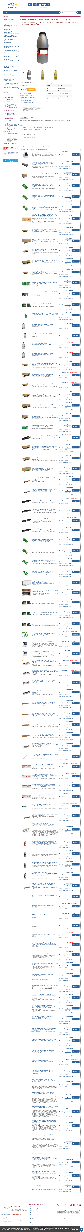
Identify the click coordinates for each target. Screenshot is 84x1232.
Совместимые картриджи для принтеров (8, 31)
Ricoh (31, 1213)
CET (31, 1206)
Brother (32, 1219)
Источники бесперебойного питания (9, 66)
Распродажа (10, 116)
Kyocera (32, 1221)
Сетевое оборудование (11, 74)
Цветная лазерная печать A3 (12, 128)
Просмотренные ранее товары (55, 146)
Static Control (33, 1223)
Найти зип (10, 99)
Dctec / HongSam (34, 1208)
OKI (31, 1210)
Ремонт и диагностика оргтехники (10, 122)
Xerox (31, 1217)
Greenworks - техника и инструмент (11, 88)
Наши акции (10, 113)
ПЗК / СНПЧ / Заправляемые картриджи (8, 61)
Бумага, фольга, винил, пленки (11, 71)
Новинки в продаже (13, 114)
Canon (32, 1214)
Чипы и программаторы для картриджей (10, 46)
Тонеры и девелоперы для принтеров (10, 51)
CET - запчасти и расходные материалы (10, 35)
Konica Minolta (34, 1225)
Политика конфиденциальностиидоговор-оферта (69, 1210)
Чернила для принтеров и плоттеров (11, 55)
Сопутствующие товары (27, 146)
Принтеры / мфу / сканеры (9, 20)
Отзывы (31, 117)
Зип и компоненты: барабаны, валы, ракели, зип (9, 41)
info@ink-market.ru (5, 1214)
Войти (8, 95)
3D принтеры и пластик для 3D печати (11, 84)
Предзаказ (75, 154)
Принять (75, 1229)
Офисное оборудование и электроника (9, 79)
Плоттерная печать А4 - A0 (12, 126)
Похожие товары (40, 146)
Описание (23, 117)
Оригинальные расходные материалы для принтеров (10, 25)
